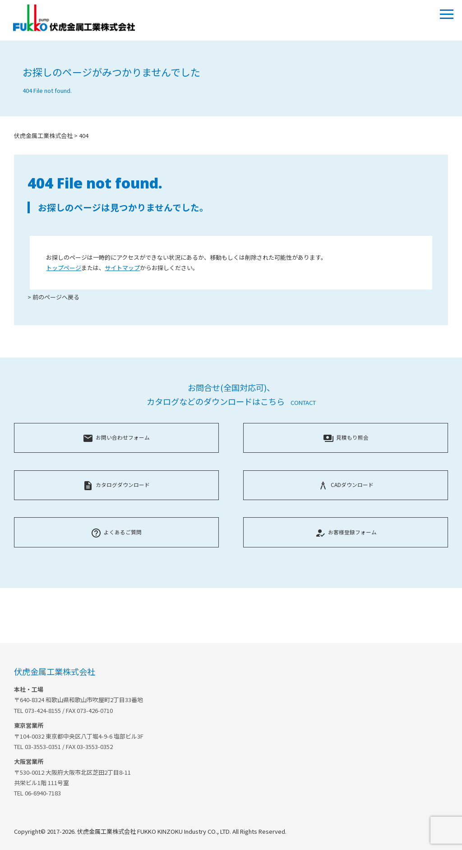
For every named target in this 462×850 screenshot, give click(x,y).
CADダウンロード (346, 484)
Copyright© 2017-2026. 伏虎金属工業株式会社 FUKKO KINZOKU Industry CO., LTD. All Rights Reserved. (150, 831)
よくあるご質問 (116, 532)
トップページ (63, 267)
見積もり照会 (346, 437)
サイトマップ (122, 267)
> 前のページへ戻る (53, 297)
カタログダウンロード (116, 484)
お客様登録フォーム (346, 532)
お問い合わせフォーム (116, 437)
